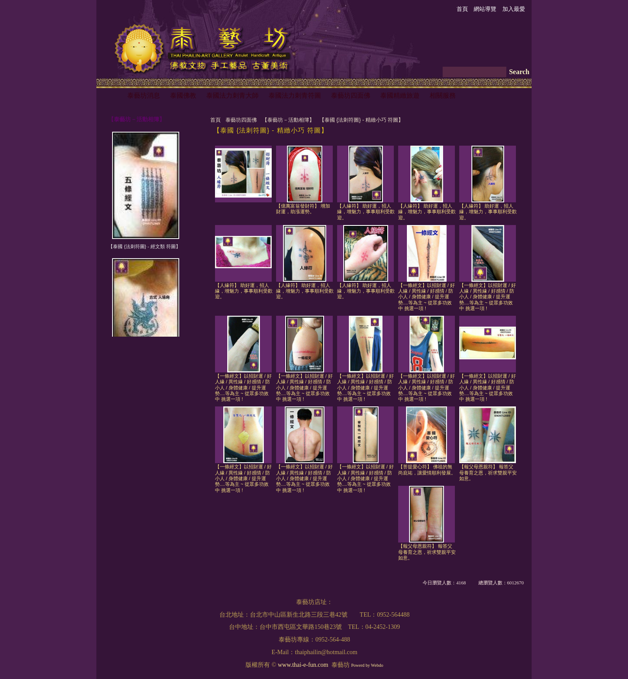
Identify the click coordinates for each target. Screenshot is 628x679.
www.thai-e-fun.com (303, 665)
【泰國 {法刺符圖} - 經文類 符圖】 (144, 246)
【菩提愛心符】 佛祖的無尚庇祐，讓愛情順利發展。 (427, 469)
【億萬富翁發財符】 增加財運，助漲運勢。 (303, 208)
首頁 (215, 120)
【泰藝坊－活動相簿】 (288, 120)
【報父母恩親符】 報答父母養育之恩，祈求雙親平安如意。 (488, 472)
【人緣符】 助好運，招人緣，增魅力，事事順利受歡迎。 (366, 211)
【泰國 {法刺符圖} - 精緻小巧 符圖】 (361, 120)
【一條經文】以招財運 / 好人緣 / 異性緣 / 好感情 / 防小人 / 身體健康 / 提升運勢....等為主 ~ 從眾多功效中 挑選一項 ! (426, 297)
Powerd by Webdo (367, 665)
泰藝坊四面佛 (241, 120)
